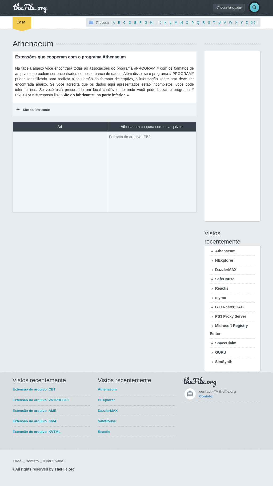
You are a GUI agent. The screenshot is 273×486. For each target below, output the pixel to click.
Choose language (229, 7)
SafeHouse (224, 279)
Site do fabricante (33, 110)
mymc (220, 298)
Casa (21, 22)
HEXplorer (224, 260)
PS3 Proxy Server (230, 316)
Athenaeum (225, 251)
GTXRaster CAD (229, 307)
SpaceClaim (225, 343)
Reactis (221, 288)
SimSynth (223, 362)
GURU (220, 352)
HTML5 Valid (53, 461)
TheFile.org (64, 469)
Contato (205, 396)
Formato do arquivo (130, 137)
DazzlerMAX (225, 270)
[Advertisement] (60, 171)
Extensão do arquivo (34, 389)
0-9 (253, 23)
